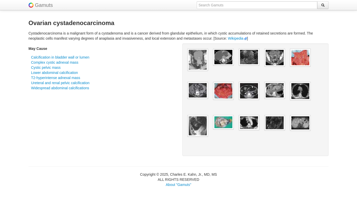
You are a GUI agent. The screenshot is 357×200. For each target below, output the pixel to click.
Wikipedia (237, 38)
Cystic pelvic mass (46, 67)
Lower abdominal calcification (54, 73)
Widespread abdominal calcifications (60, 88)
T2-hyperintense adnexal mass (55, 78)
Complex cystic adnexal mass (54, 62)
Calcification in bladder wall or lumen (60, 57)
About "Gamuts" (178, 185)
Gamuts (44, 5)
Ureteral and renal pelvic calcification (60, 83)
